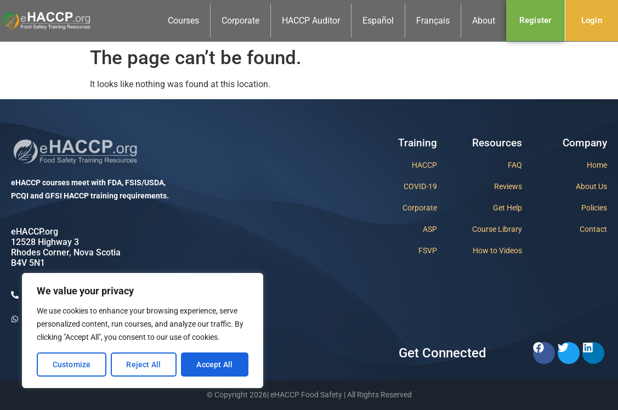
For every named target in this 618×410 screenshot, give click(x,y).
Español (378, 20)
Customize (72, 364)
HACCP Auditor (311, 20)
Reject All (143, 364)
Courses (183, 20)
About (483, 20)
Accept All (214, 364)
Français (433, 20)
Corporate (240, 20)
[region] (142, 330)
